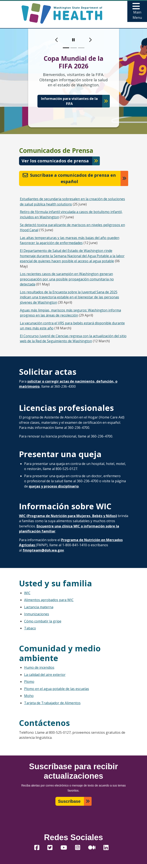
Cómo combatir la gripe (42, 621)
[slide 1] (66, 47)
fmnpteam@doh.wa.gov (43, 550)
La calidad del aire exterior (45, 674)
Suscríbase (69, 801)
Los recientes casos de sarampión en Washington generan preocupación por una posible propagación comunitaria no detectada (67, 279)
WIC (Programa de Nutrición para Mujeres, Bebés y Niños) (68, 516)
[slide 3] (81, 47)
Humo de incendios (39, 667)
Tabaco (30, 628)
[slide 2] (73, 47)
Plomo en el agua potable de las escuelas (56, 688)
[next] (90, 40)
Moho (29, 695)
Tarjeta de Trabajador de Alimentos (52, 703)
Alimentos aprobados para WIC (49, 600)
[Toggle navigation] (137, 11)
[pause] (73, 40)
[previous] (57, 40)
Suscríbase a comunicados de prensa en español (69, 178)
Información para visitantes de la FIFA (69, 101)
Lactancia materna (38, 607)
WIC (27, 593)
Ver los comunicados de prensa (55, 161)
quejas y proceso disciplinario (54, 486)
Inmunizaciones (36, 614)
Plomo (29, 681)
